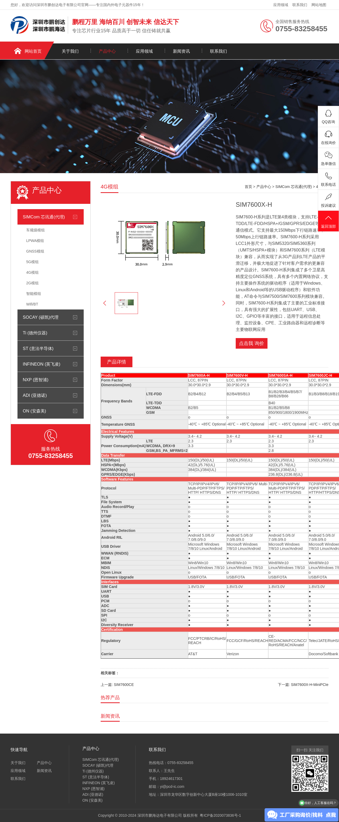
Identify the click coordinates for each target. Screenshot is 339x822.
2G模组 (32, 283)
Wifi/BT (32, 304)
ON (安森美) (34, 410)
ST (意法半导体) (38, 348)
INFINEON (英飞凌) (41, 364)
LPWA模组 (35, 241)
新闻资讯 (181, 51)
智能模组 (33, 293)
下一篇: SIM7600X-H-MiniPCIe (303, 684)
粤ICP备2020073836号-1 (220, 815)
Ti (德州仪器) (35, 332)
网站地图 (318, 5)
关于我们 (70, 51)
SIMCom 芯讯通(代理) (44, 216)
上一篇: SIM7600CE (117, 684)
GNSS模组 (35, 251)
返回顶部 (328, 221)
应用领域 (280, 5)
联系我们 (299, 5)
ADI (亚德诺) (35, 395)
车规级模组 (35, 230)
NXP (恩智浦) (35, 379)
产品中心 (107, 51)
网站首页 (33, 51)
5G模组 (32, 262)
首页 (248, 187)
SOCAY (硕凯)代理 (41, 317)
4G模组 (32, 272)
